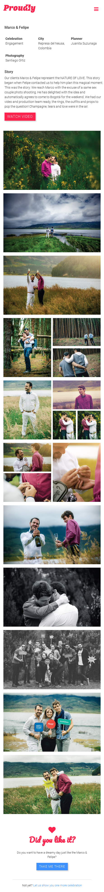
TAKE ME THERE (52, 866)
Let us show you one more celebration (57, 885)
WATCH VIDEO (20, 116)
